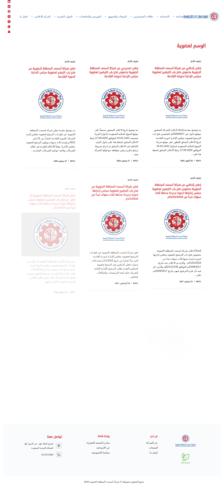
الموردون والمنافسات (85, 16)
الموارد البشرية (59, 16)
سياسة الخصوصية (98, 452)
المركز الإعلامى (37, 16)
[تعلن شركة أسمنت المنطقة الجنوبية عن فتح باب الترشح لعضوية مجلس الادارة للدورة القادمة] (47, 107)
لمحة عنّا (198, 16)
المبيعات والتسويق (112, 16)
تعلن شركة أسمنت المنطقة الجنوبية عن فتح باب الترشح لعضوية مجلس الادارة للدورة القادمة (48, 76)
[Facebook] (6, 11)
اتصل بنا (21, 16)
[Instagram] (6, 21)
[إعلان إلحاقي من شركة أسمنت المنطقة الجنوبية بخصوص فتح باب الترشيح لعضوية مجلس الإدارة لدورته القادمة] (173, 107)
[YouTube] (6, 6)
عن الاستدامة (100, 447)
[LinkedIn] (6, 1)
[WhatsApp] (6, 26)
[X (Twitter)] (6, 16)
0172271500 (44, 454)
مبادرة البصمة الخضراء (95, 442)
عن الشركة (149, 442)
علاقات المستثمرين (138, 16)
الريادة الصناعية (179, 16)
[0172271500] (56, 455)
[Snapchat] (6, 31)
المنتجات (150, 447)
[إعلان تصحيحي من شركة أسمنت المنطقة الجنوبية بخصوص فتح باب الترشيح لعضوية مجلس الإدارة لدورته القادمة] (110, 108)
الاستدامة (159, 16)
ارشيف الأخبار (192, 61)
